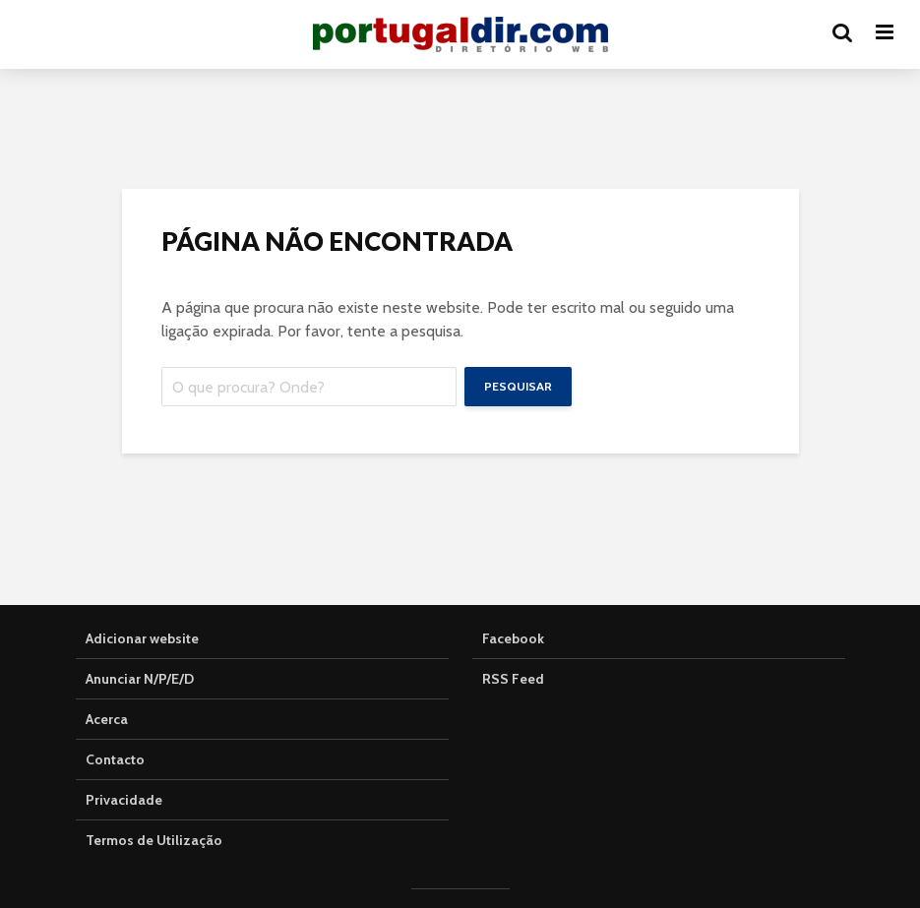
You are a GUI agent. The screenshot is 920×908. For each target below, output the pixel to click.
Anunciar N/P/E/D (140, 679)
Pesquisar (518, 386)
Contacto (115, 759)
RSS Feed (513, 679)
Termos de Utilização (154, 840)
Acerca (107, 719)
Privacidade (124, 800)
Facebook (513, 638)
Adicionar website (142, 638)
